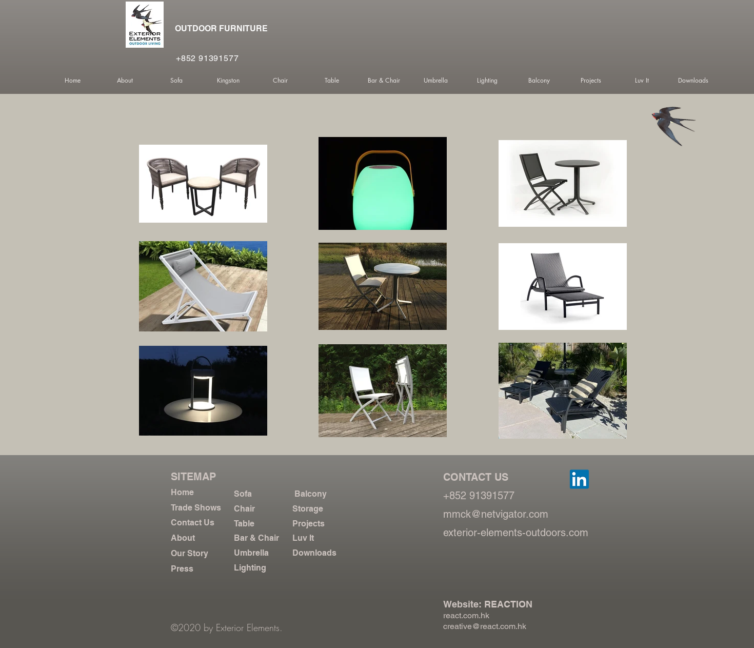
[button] (124, 80)
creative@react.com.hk (484, 626)
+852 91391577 (207, 58)
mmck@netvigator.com (495, 514)
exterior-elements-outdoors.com (515, 532)
